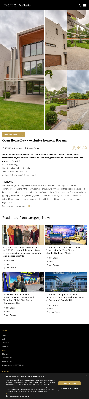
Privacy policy (7, 361)
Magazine (5, 354)
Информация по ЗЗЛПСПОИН (13, 365)
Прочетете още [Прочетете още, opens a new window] (11, 394)
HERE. (29, 206)
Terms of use (7, 358)
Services (5, 347)
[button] (30, 396)
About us (5, 343)
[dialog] (44, 386)
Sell (3, 339)
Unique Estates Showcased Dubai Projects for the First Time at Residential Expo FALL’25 (63, 250)
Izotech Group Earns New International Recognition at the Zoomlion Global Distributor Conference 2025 (19, 298)
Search (4, 335)
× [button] (86, 375)
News (21, 148)
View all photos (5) (13, 134)
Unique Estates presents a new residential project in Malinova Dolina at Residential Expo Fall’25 (65, 297)
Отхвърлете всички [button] (69, 389)
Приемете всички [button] (69, 383)
